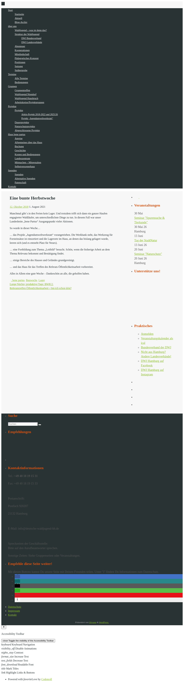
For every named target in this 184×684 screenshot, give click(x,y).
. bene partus (18, 280)
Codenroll (46, 679)
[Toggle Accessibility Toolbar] (3, 627)
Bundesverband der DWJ (156, 347)
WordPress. (104, 622)
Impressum (14, 610)
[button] (17, 576)
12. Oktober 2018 (19, 206)
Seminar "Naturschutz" (148, 254)
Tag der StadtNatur (145, 240)
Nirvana (92, 622)
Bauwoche (31, 280)
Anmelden (147, 334)
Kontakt (12, 614)
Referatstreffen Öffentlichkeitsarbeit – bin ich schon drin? (40, 288)
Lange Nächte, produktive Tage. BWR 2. (31, 284)
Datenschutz (14, 606)
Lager (42, 280)
